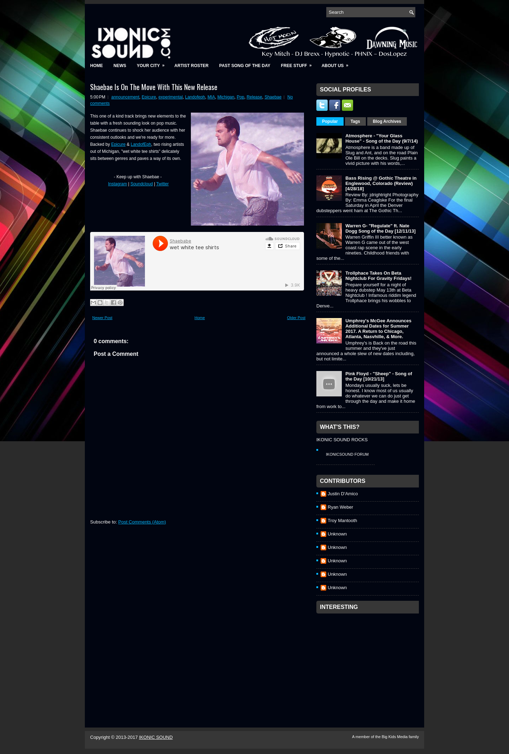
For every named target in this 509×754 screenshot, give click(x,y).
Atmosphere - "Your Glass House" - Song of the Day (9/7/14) (381, 138)
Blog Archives (387, 121)
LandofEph (141, 144)
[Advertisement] (369, 661)
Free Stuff (298, 63)
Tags (355, 121)
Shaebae (272, 97)
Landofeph (195, 97)
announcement (125, 97)
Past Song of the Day (244, 65)
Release (254, 97)
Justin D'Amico (343, 493)
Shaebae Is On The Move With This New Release (153, 86)
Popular (330, 121)
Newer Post (102, 318)
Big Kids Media (395, 737)
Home (96, 65)
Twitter (162, 183)
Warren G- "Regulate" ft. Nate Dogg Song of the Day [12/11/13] (380, 228)
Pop (240, 97)
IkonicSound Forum (347, 454)
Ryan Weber (340, 507)
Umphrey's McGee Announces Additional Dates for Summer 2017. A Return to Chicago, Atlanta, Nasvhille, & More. (378, 328)
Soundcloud (141, 183)
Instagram (117, 183)
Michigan (225, 97)
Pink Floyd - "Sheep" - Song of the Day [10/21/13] (378, 376)
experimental (170, 97)
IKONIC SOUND (155, 737)
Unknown (337, 534)
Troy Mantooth (342, 520)
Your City (153, 63)
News (119, 65)
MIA (211, 97)
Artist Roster (191, 65)
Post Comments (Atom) (142, 522)
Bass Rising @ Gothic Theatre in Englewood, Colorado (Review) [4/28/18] (380, 183)
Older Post (296, 318)
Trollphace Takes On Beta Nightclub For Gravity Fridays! (378, 275)
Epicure (149, 97)
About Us (337, 63)
